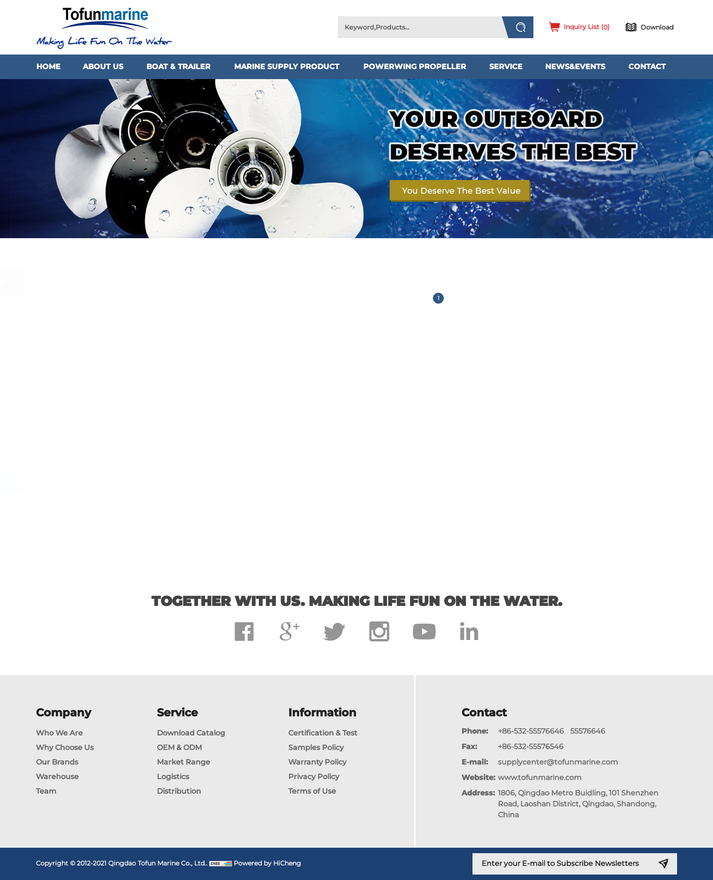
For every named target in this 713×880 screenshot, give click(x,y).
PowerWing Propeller (414, 66)
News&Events (575, 66)
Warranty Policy (317, 762)
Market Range (183, 762)
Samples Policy (316, 747)
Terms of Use (312, 791)
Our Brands (57, 762)
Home (48, 66)
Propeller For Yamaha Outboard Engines (111, 314)
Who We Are (59, 733)
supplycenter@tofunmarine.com (558, 762)
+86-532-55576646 (531, 731)
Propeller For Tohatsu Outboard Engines (111, 451)
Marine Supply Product (286, 66)
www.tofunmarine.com (540, 777)
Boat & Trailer (178, 66)
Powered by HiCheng (267, 863)
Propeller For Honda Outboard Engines (108, 383)
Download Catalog (191, 733)
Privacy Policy (313, 776)
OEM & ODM (179, 747)
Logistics (173, 776)
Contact (647, 66)
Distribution (179, 791)
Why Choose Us (65, 747)
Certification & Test (322, 733)
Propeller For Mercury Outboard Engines (111, 348)
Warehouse (57, 776)
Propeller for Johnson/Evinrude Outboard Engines (110, 544)
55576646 (587, 731)
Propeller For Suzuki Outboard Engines (108, 417)
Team (46, 791)
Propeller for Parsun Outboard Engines (108, 510)
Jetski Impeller (79, 481)
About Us (103, 66)
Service (505, 66)
